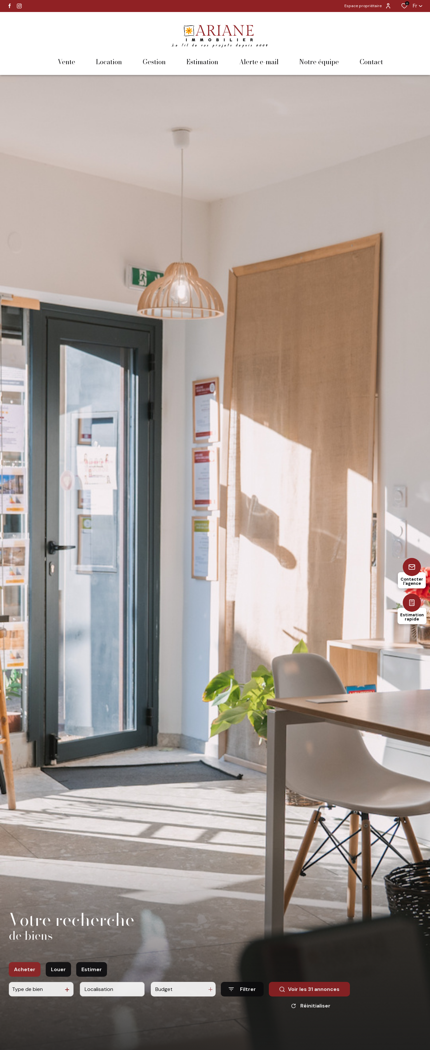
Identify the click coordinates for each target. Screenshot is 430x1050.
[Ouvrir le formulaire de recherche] (242, 996)
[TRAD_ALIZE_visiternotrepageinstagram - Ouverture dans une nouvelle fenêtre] (19, 6)
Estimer (91, 976)
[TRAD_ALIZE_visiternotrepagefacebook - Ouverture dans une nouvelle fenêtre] (9, 6)
